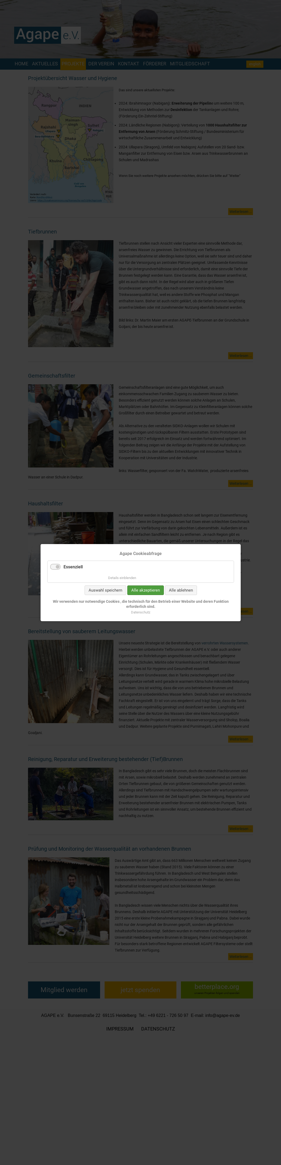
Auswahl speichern (105, 590)
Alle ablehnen (181, 590)
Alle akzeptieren (145, 590)
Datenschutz (140, 612)
